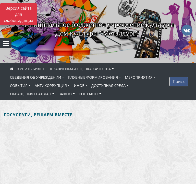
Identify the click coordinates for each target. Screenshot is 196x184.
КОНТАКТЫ (89, 93)
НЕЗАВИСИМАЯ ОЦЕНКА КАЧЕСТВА (79, 68)
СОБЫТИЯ (19, 85)
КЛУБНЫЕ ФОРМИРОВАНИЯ (93, 77)
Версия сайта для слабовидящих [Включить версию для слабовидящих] (18, 14)
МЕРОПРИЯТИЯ (139, 77)
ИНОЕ (79, 85)
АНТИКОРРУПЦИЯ (51, 85)
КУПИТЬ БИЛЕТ (30, 68)
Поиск (179, 81)
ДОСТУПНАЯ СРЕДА (108, 85)
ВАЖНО (65, 93)
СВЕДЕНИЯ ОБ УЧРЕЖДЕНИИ (35, 77)
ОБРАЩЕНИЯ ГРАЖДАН (30, 93)
